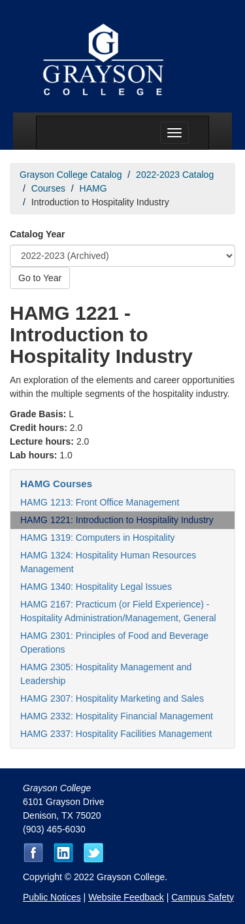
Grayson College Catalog (71, 174)
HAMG (93, 188)
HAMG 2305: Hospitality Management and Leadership (105, 674)
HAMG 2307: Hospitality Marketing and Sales (112, 698)
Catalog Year (37, 234)
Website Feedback (126, 897)
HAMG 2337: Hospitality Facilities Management (116, 733)
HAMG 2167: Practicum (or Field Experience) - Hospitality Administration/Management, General (118, 611)
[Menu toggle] (174, 133)
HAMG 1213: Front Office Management (99, 502)
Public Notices (52, 897)
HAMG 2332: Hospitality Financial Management (116, 716)
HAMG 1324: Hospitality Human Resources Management (108, 562)
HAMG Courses (56, 483)
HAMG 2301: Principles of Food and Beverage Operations (114, 642)
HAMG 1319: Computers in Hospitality (97, 537)
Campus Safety (202, 897)
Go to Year (39, 278)
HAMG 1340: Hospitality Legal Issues (96, 586)
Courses (48, 188)
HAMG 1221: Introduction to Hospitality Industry (117, 520)
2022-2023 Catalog (175, 174)
